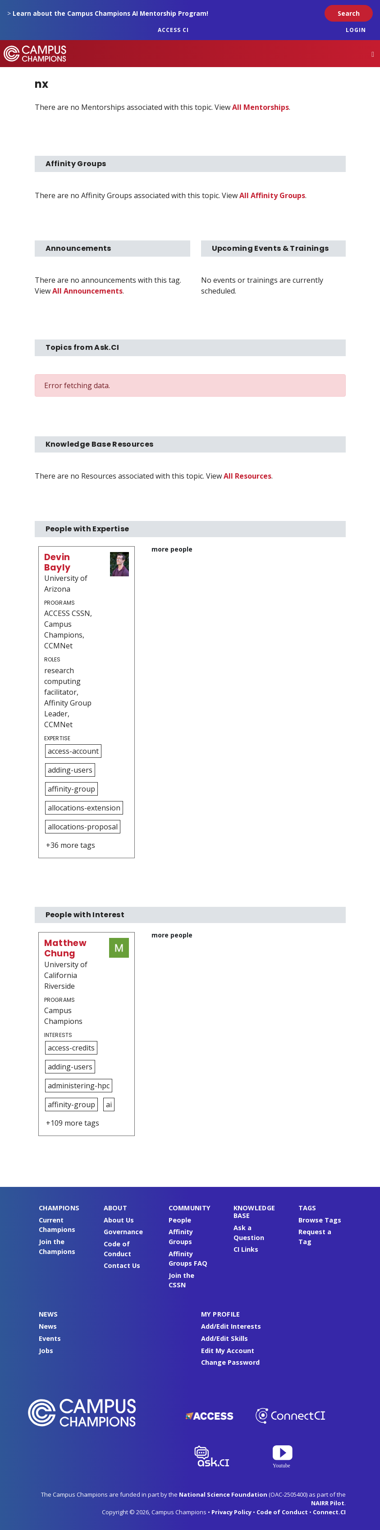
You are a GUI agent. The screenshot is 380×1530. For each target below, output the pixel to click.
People (180, 1220)
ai (109, 1104)
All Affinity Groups (272, 195)
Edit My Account (227, 1350)
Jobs (46, 1350)
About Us (119, 1220)
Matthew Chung (65, 948)
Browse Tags (319, 1220)
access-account (73, 751)
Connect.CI (329, 1512)
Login (356, 30)
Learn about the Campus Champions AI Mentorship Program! (110, 13)
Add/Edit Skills (224, 1338)
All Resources (247, 476)
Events (50, 1338)
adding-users (70, 770)
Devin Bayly (57, 562)
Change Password (230, 1362)
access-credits (71, 1048)
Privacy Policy (231, 1512)
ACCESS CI (173, 30)
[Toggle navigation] (373, 54)
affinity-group (71, 789)
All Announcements (87, 291)
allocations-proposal (83, 827)
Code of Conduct (282, 1512)
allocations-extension (84, 808)
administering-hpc (79, 1086)
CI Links (245, 1249)
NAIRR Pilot (327, 1503)
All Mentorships (260, 107)
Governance (123, 1231)
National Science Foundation (223, 1494)
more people (171, 549)
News (48, 1326)
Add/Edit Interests (231, 1326)
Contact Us (122, 1265)
